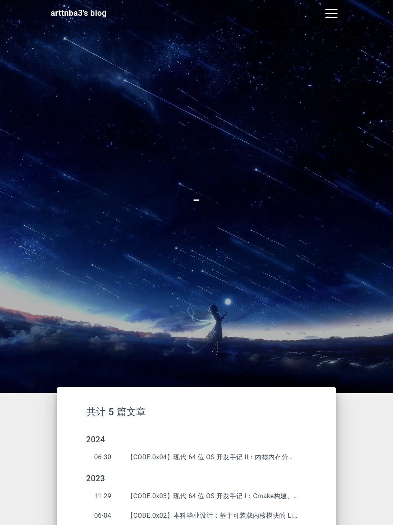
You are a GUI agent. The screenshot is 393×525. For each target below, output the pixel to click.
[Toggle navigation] (331, 13)
